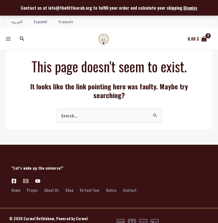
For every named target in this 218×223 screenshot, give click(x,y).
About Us (52, 190)
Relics (114, 190)
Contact (133, 190)
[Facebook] (13, 181)
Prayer (33, 190)
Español (40, 21)
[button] (22, 39)
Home (15, 190)
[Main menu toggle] (8, 39)
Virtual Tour (92, 190)
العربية (16, 21)
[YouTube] (37, 181)
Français (65, 21)
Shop (71, 190)
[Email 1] (25, 181)
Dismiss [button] (190, 8)
